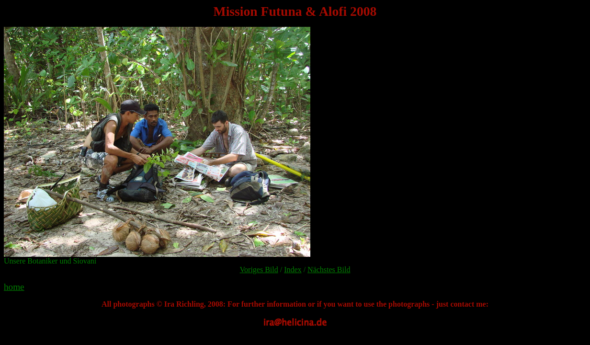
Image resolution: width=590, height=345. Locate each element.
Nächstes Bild (328, 269)
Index (292, 269)
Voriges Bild (259, 269)
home (14, 287)
